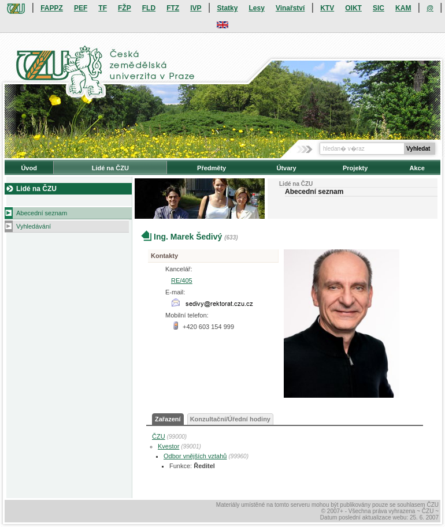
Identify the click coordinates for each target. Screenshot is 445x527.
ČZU (158, 436)
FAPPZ (51, 8)
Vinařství (290, 8)
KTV (327, 8)
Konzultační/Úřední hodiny (230, 419)
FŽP (124, 8)
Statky (227, 8)
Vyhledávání (33, 226)
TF (102, 8)
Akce (417, 168)
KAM (403, 8)
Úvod (29, 168)
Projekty (355, 168)
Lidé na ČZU (110, 168)
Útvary (286, 168)
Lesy (256, 8)
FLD (148, 8)
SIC (378, 8)
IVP (195, 8)
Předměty (211, 168)
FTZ (172, 8)
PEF (80, 8)
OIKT (353, 8)
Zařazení (168, 419)
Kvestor (168, 446)
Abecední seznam (41, 213)
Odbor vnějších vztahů (195, 456)
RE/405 (181, 280)
